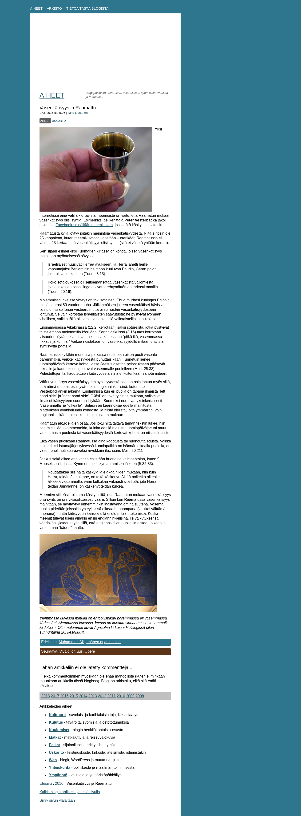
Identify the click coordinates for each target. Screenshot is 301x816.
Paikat (54, 745)
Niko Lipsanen (78, 112)
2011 (111, 696)
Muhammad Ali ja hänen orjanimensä (90, 642)
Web (53, 760)
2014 (83, 696)
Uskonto (56, 752)
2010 (121, 696)
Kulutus (56, 722)
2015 (74, 696)
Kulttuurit (57, 715)
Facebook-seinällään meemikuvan (84, 225)
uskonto (59, 120)
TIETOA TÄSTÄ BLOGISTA (87, 8)
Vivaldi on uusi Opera (77, 651)
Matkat (55, 737)
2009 (130, 696)
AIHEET (36, 8)
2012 (102, 696)
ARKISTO (54, 8)
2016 (64, 696)
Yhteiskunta (59, 767)
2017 (55, 696)
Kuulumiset (59, 730)
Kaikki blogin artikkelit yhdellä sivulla (70, 792)
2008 (139, 696)
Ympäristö (58, 775)
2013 (92, 696)
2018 (45, 696)
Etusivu (46, 783)
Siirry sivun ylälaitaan (57, 800)
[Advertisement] (105, 56)
